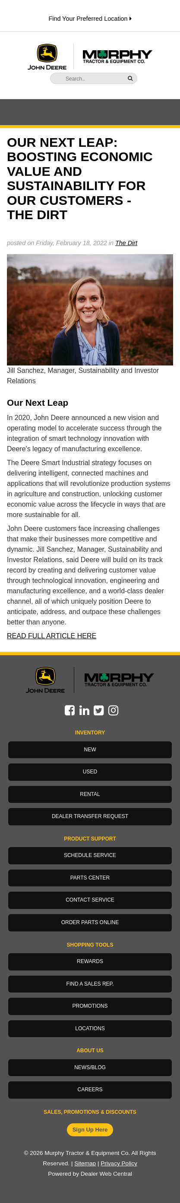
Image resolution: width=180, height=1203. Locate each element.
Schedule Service (90, 855)
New (90, 750)
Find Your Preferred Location (89, 18)
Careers (89, 1090)
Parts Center (90, 878)
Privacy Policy (119, 1163)
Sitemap (85, 1163)
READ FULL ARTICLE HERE (51, 636)
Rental (90, 794)
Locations (89, 1028)
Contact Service (90, 900)
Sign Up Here (90, 1129)
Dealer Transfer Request (90, 816)
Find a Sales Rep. (90, 984)
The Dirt (126, 242)
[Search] (86, 79)
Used (90, 772)
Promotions (89, 1006)
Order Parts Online (90, 922)
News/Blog (90, 1067)
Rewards (90, 961)
